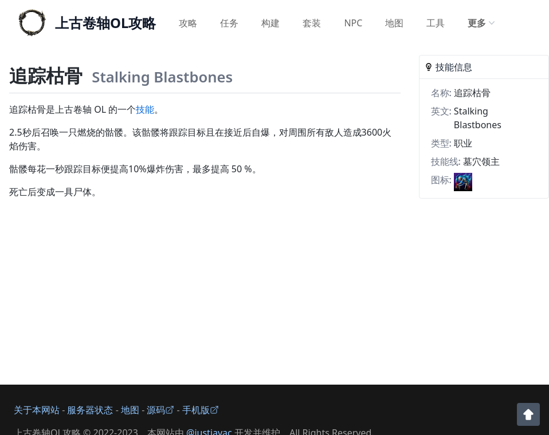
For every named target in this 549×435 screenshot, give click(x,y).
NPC (353, 23)
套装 (312, 23)
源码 (160, 410)
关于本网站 (37, 410)
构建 (270, 23)
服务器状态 (90, 410)
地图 (394, 23)
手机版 (200, 410)
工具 (435, 23)
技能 (145, 109)
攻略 (188, 23)
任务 (229, 23)
